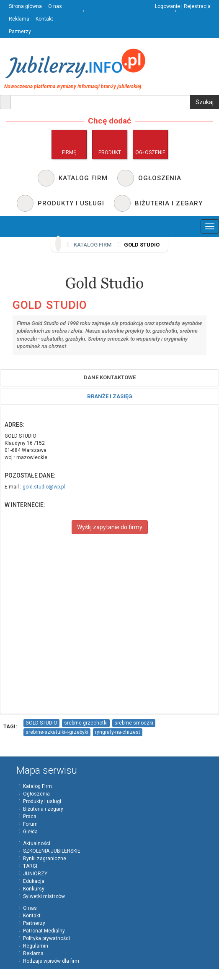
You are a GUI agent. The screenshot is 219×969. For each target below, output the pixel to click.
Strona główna (25, 6)
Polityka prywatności (46, 938)
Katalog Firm (37, 786)
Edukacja (33, 881)
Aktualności (36, 843)
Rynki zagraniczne (44, 858)
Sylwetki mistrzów (44, 896)
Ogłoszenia (36, 794)
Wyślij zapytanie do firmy (109, 527)
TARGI (30, 866)
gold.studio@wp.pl (44, 487)
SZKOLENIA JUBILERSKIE (51, 851)
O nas (55, 6)
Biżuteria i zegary (43, 809)
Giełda (30, 832)
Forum (30, 824)
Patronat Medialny (44, 931)
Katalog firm (92, 245)
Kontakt (44, 19)
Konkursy (33, 889)
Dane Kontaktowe (110, 377)
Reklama (19, 19)
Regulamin (35, 946)
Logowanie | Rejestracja (183, 6)
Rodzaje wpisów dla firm (51, 961)
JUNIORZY (35, 874)
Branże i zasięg (109, 396)
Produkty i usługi (42, 801)
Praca (29, 816)
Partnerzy (20, 31)
